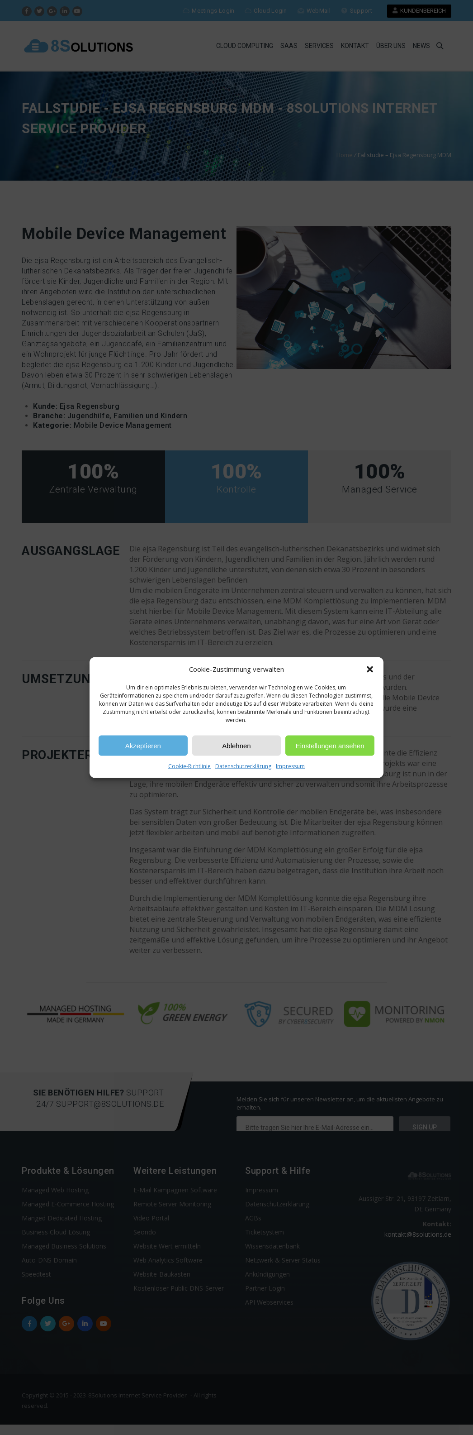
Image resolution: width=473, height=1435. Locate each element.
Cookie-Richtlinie (189, 766)
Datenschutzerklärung (243, 766)
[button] (369, 669)
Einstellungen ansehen (330, 745)
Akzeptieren (143, 745)
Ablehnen (236, 745)
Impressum (290, 766)
